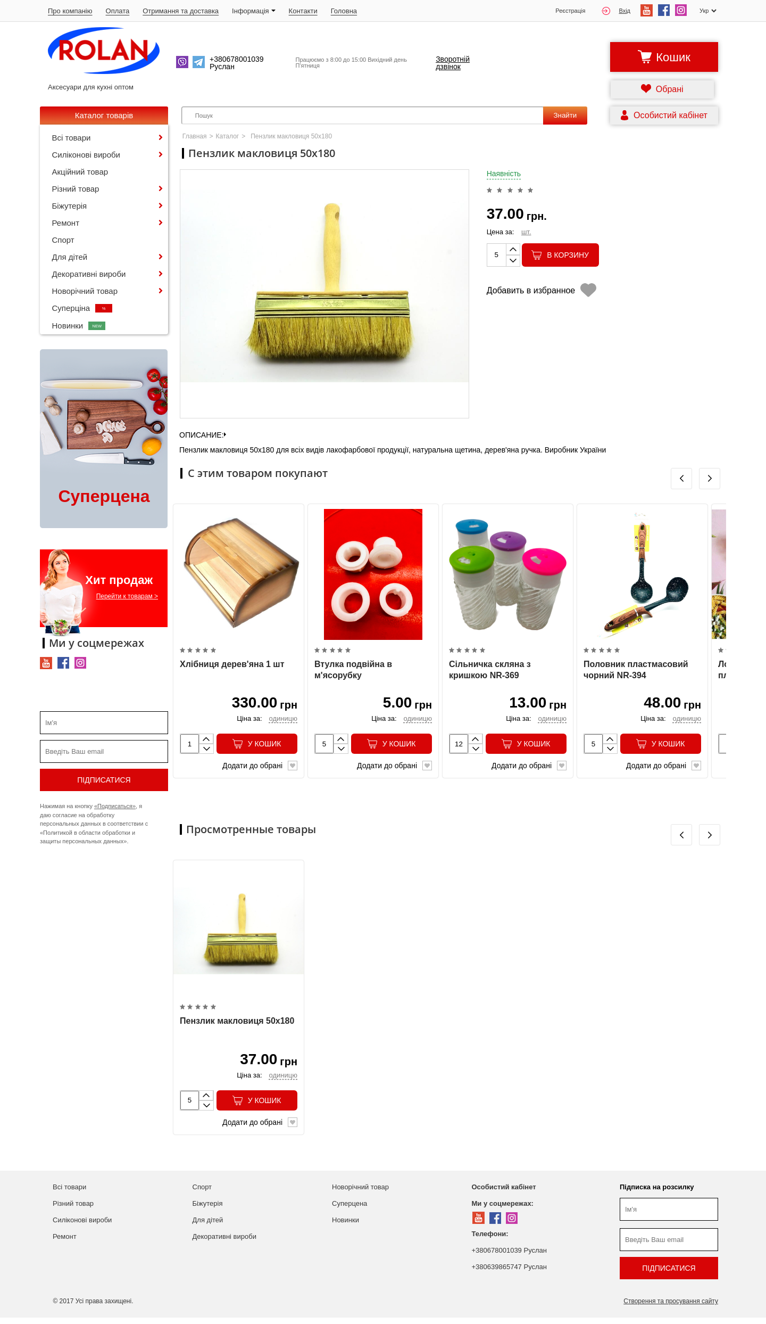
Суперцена (349, 1210)
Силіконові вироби (86, 154)
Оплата (118, 10)
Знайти (565, 115)
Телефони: (490, 1240)
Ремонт (66, 222)
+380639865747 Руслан (509, 1273)
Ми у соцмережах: (503, 1210)
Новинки (79, 325)
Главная (194, 136)
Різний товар (75, 188)
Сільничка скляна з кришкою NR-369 (490, 673)
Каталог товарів (104, 115)
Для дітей (70, 256)
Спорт (63, 239)
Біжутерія (69, 205)
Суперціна (82, 308)
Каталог (227, 136)
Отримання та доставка (181, 10)
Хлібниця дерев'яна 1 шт (232, 667)
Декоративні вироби (89, 273)
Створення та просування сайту (670, 1307)
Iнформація (254, 10)
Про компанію (70, 10)
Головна (344, 10)
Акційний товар (80, 171)
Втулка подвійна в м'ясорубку (353, 673)
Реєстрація (570, 11)
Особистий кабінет (504, 1193)
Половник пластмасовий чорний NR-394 (636, 673)
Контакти (303, 10)
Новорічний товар (85, 290)
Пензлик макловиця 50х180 (237, 1026)
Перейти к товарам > (127, 596)
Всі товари (71, 137)
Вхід (616, 11)
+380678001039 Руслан (509, 1257)
